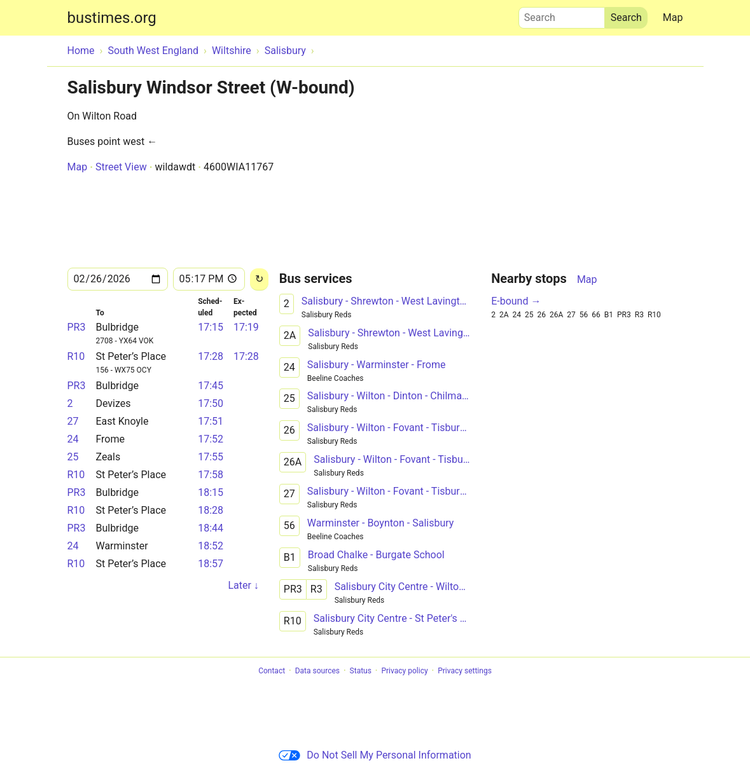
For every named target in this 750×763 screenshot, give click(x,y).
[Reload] (259, 279)
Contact (271, 670)
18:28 (210, 510)
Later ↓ (243, 585)
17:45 (210, 386)
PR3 (76, 327)
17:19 (246, 327)
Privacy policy (404, 670)
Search (561, 14)
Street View (121, 167)
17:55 (210, 457)
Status (361, 670)
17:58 (210, 475)
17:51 (210, 421)
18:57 (210, 564)
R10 (76, 356)
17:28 (210, 356)
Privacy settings (465, 670)
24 (73, 439)
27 (73, 421)
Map (673, 17)
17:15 (210, 327)
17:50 (210, 403)
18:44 (210, 528)
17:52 (210, 439)
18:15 (210, 492)
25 (73, 457)
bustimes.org (111, 18)
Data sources (317, 670)
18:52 (210, 546)
